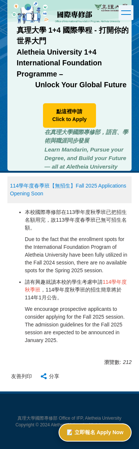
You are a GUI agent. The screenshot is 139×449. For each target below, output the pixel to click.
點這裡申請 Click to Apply (69, 115)
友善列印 (21, 376)
